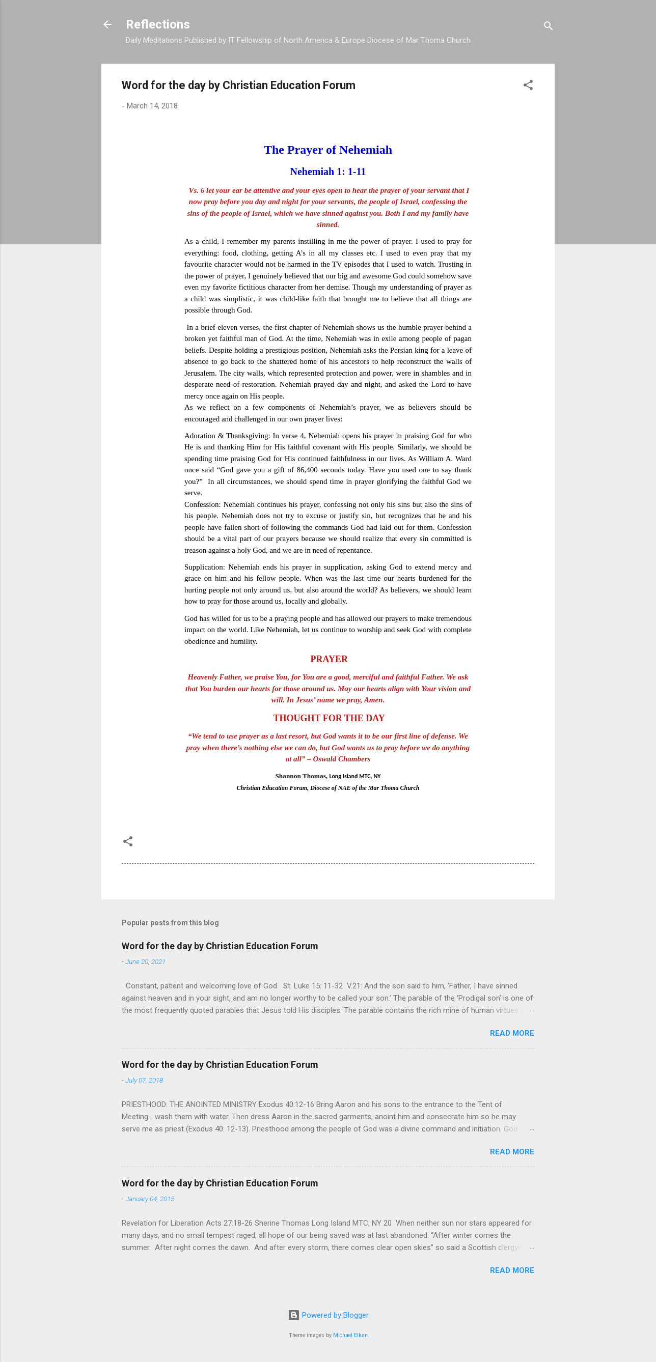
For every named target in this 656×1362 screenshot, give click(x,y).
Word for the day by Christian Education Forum (220, 946)
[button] (528, 87)
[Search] (548, 27)
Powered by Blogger (328, 1315)
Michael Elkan (350, 1335)
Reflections (158, 24)
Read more (512, 1033)
